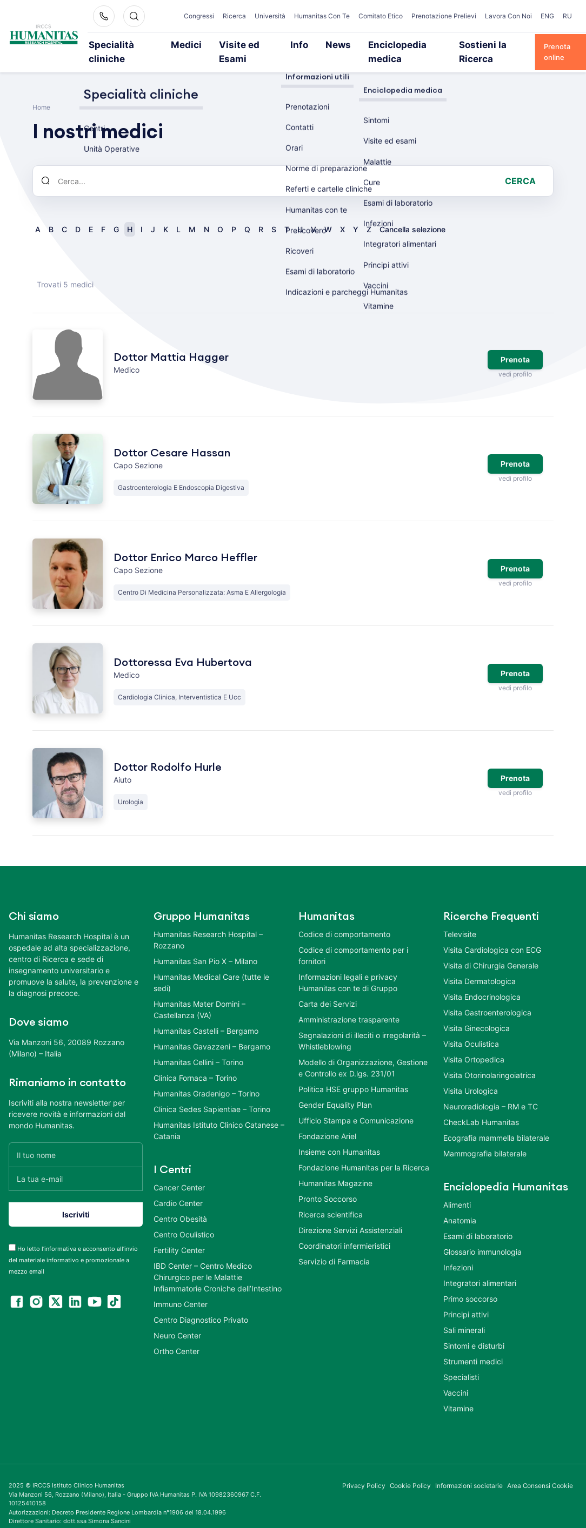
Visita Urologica (470, 1076)
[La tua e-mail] (76, 1164)
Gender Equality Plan (335, 1090)
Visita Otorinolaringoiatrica (489, 1060)
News (327, 44)
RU (567, 12)
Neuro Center (177, 1320)
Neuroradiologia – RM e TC (490, 1091)
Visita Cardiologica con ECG (492, 935)
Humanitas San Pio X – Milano (205, 946)
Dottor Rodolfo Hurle (168, 753)
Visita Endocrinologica (482, 982)
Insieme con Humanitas (339, 1137)
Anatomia (459, 1205)
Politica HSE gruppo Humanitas (353, 1074)
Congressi (204, 12)
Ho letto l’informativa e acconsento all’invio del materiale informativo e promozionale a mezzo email (73, 1245)
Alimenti (457, 1190)
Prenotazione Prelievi (457, 16)
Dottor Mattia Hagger (171, 342)
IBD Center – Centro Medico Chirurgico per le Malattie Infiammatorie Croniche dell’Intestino (218, 1262)
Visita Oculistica (471, 1029)
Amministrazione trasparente (348, 1004)
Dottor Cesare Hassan (172, 438)
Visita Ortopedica (473, 1044)
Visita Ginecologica (476, 1013)
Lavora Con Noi (514, 16)
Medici (191, 44)
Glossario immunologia (482, 1237)
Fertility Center (179, 1235)
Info (294, 44)
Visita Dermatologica (479, 966)
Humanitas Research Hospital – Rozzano (208, 925)
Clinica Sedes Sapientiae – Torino (212, 1094)
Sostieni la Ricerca (470, 44)
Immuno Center (181, 1289)
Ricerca (239, 12)
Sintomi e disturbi (473, 1331)
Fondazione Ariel (327, 1121)
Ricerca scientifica (330, 1199)
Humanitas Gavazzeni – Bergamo (212, 1031)
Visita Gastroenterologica (487, 997)
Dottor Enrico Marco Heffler (185, 543)
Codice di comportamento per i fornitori (353, 941)
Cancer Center (179, 1172)
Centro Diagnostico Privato (201, 1305)
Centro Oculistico (184, 1219)
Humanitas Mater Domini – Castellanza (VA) (199, 995)
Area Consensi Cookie (540, 1471)
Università (274, 12)
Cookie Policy (410, 1471)
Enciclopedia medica (388, 44)
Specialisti (461, 1362)
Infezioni (458, 1252)
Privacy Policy (363, 1471)
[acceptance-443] (12, 1232)
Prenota (515, 344)
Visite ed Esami (244, 44)
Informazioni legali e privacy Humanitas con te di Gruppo (347, 968)
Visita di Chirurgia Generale (490, 950)
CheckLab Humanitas (481, 1107)
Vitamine (458, 1393)
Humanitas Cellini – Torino (198, 1047)
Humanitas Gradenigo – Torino (206, 1078)
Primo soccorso (470, 1284)
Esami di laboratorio (477, 1221)
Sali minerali (464, 1315)
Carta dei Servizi (327, 989)
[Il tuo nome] (76, 1140)
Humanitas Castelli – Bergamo (206, 1016)
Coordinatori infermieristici (344, 1231)
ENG (547, 12)
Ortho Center (176, 1336)
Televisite (459, 919)
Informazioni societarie (469, 1471)
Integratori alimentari (479, 1268)
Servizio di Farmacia (334, 1246)
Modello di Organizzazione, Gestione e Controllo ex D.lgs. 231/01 (363, 1053)
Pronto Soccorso (327, 1184)
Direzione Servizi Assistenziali (350, 1215)
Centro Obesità (180, 1204)
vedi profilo (514, 359)
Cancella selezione (412, 214)
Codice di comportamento (344, 919)
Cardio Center (178, 1188)
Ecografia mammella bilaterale (496, 1123)
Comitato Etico (391, 16)
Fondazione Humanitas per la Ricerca (363, 1152)
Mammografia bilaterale (485, 1138)
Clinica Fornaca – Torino (195, 1063)
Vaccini (455, 1378)
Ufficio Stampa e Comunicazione (356, 1105)
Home (41, 93)
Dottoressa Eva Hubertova (183, 648)
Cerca (520, 166)
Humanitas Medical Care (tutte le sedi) (211, 968)
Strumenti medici (473, 1346)
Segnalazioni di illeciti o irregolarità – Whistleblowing (362, 1026)
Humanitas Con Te (330, 16)
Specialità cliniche (133, 44)
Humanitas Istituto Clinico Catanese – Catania (219, 1116)
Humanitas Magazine (335, 1168)
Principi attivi (466, 1299)
